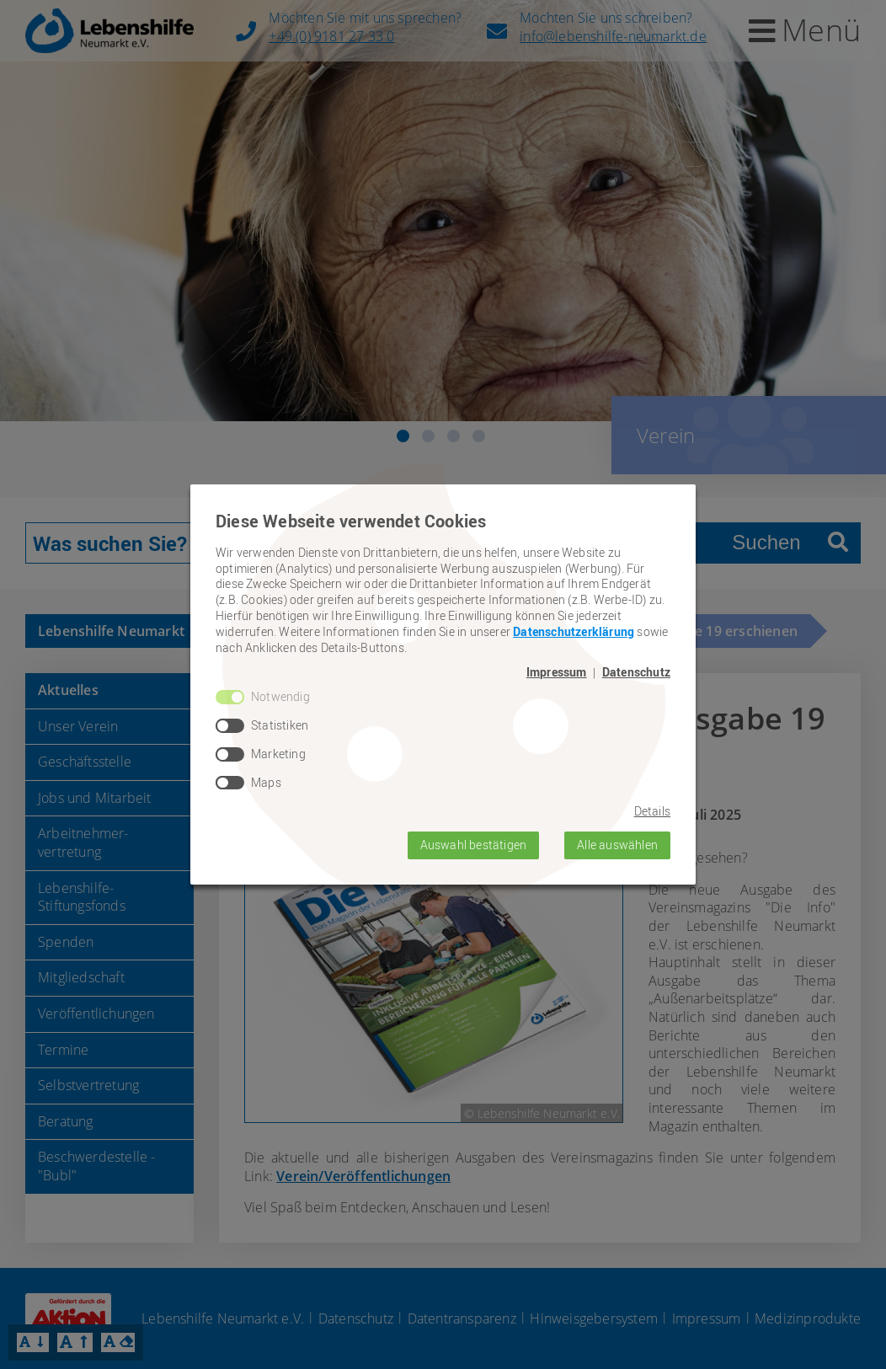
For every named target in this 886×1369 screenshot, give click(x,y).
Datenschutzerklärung (573, 631)
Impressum (556, 672)
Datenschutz (636, 672)
